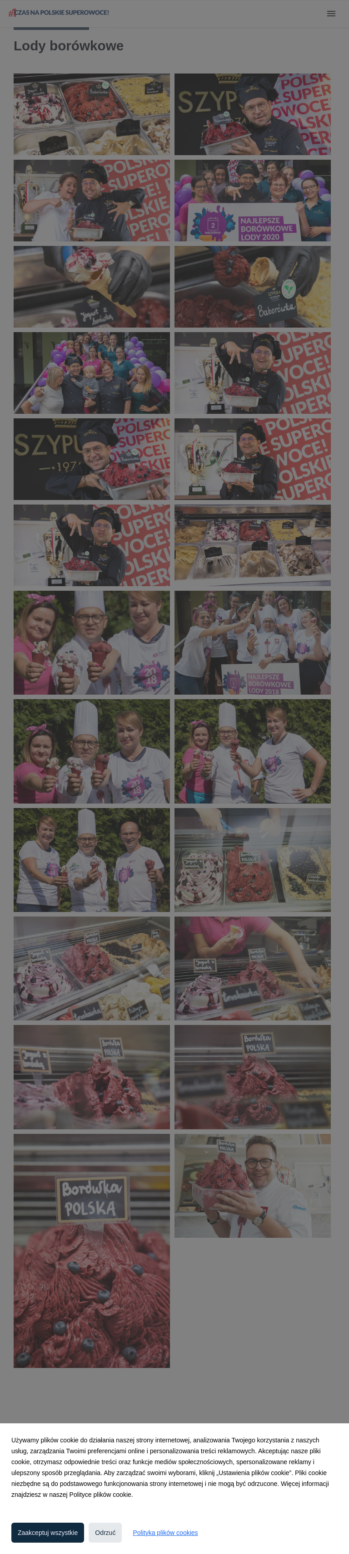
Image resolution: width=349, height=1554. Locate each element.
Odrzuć (105, 1532)
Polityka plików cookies (165, 1532)
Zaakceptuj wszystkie (48, 1532)
